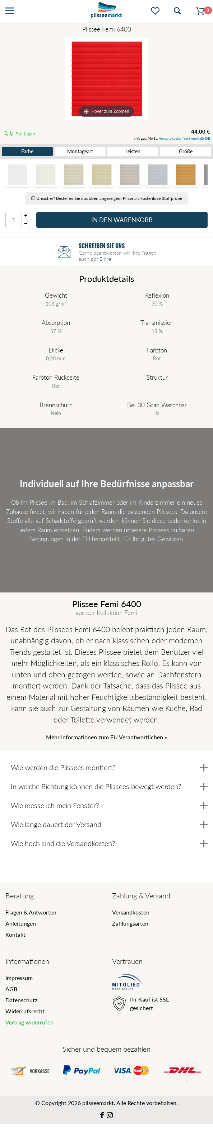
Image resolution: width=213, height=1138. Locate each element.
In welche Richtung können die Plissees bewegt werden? (109, 786)
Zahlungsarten (130, 923)
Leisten (132, 151)
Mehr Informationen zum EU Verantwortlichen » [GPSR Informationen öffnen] (106, 737)
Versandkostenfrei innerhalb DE (184, 138)
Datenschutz (21, 1000)
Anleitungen (20, 923)
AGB (11, 988)
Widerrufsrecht (25, 1011)
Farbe (27, 151)
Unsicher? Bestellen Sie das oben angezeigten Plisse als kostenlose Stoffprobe (106, 198)
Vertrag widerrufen (29, 1022)
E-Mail (106, 257)
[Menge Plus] (26, 216)
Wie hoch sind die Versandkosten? (109, 843)
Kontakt (15, 934)
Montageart (80, 151)
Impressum (19, 977)
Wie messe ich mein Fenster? (109, 805)
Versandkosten (130, 912)
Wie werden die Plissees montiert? (109, 767)
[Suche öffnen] (177, 11)
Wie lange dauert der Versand (109, 824)
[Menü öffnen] (9, 11)
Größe (186, 151)
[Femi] (106, 79)
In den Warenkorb (122, 220)
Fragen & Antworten (30, 912)
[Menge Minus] (26, 224)
